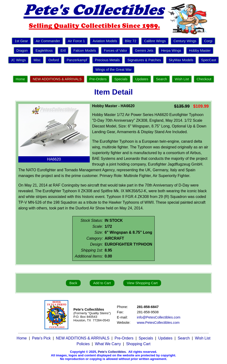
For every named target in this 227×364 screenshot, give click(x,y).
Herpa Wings (171, 50)
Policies (83, 344)
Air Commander (48, 41)
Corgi (208, 41)
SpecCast (208, 60)
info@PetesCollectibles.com (158, 317)
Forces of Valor (115, 50)
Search (161, 79)
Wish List (182, 79)
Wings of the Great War (113, 69)
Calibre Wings (155, 41)
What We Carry (108, 344)
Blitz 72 (130, 41)
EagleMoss (44, 50)
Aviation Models (105, 41)
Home (20, 79)
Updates (141, 79)
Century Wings (184, 41)
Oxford (53, 60)
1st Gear (21, 41)
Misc (37, 60)
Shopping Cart (138, 344)
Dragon (22, 50)
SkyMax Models (181, 60)
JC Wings (18, 60)
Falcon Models (85, 50)
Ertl (63, 50)
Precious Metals (107, 60)
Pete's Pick (41, 338)
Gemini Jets (144, 50)
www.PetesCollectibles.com (158, 322)
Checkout (204, 79)
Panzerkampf (77, 60)
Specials (121, 79)
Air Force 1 (76, 41)
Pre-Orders (98, 79)
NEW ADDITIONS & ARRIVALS (57, 79)
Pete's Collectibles (112, 352)
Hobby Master (200, 50)
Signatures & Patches (144, 60)
